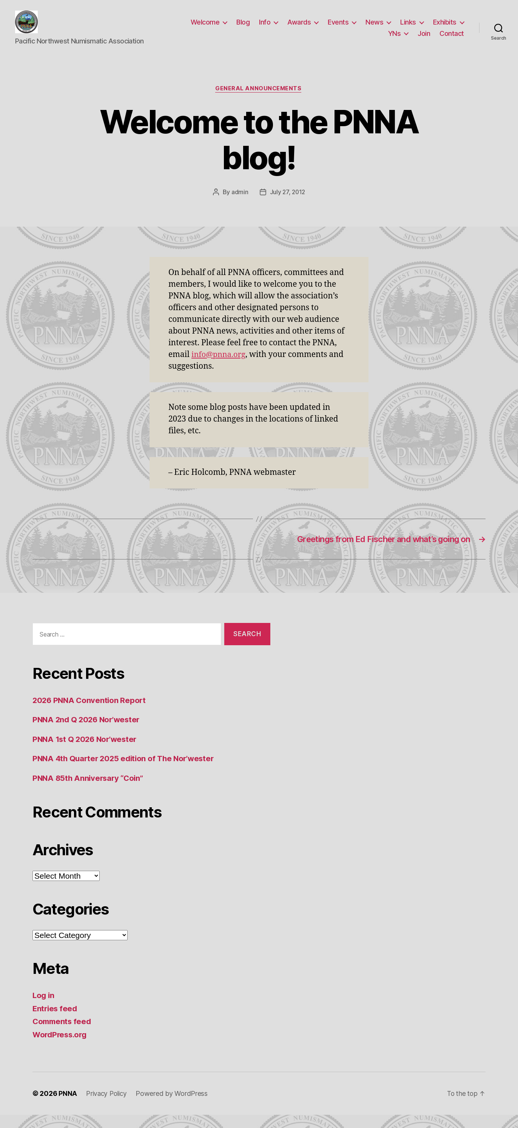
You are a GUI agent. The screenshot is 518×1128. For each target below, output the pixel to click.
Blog (243, 28)
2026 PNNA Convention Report (90, 713)
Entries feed (55, 1021)
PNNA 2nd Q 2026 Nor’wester (88, 732)
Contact (451, 39)
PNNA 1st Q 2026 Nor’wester (86, 752)
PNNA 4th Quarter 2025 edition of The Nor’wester (126, 771)
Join (424, 39)
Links (408, 28)
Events (338, 28)
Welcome (205, 28)
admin (239, 204)
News (374, 28)
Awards (299, 28)
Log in (43, 1008)
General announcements (259, 100)
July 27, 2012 (287, 204)
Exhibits (444, 28)
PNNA (68, 1107)
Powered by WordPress (174, 1107)
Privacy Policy (107, 1107)
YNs (394, 39)
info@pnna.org (219, 366)
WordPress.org (61, 1047)
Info (264, 28)
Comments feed (63, 1034)
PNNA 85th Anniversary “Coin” (89, 791)
